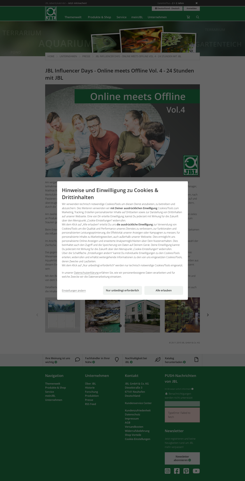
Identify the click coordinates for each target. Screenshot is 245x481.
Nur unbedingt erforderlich (122, 290)
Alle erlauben (164, 290)
